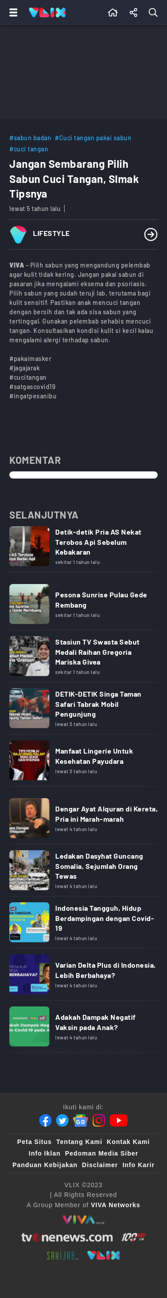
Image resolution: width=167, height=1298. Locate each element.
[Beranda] (113, 12)
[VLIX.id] (103, 1255)
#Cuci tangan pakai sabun (93, 138)
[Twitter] (62, 1120)
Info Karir (138, 1164)
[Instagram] (99, 1120)
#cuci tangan (28, 149)
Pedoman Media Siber (101, 1153)
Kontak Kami (128, 1141)
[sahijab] (62, 1255)
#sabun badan (30, 138)
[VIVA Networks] (115, 1205)
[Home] (47, 12)
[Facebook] (45, 1120)
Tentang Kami (79, 1141)
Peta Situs (34, 1141)
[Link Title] (83, 549)
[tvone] (67, 1237)
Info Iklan (45, 1153)
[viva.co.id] (83, 1219)
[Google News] (80, 1120)
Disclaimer (100, 1164)
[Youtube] (119, 1120)
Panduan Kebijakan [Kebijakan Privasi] (44, 1164)
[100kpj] (134, 1237)
